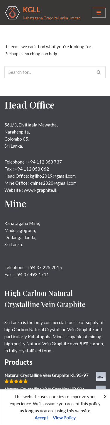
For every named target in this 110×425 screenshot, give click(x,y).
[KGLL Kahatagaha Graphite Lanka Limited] (42, 12)
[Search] (48, 72)
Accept (41, 417)
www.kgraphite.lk (40, 190)
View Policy (64, 417)
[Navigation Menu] (99, 13)
